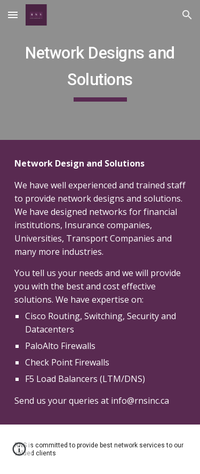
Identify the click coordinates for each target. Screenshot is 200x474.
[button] (13, 14)
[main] (100, 70)
